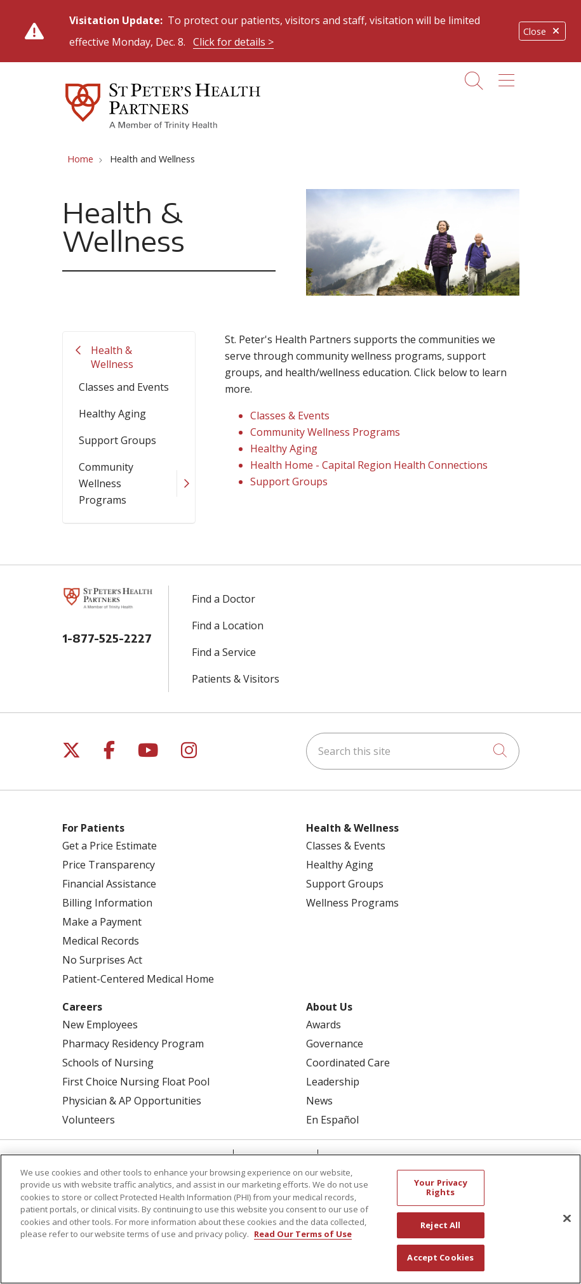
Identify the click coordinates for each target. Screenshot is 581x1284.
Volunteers (88, 1120)
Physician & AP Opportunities (131, 1101)
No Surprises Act (102, 960)
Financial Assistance (109, 884)
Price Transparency (108, 865)
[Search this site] (412, 751)
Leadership (332, 1082)
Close (542, 31)
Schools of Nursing (108, 1063)
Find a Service (224, 652)
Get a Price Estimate (109, 846)
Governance (334, 1044)
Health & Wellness (112, 357)
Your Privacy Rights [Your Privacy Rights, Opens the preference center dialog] (440, 1187)
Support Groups (117, 440)
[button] (508, 76)
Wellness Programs (352, 903)
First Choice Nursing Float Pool (136, 1082)
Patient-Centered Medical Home (138, 979)
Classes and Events (124, 387)
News (319, 1101)
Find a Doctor (223, 599)
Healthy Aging (112, 414)
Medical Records (100, 941)
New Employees (100, 1025)
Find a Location (228, 625)
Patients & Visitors (235, 679)
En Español (332, 1120)
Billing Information (107, 903)
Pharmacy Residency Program (133, 1044)
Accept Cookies (440, 1257)
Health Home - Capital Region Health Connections (369, 465)
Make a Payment (102, 922)
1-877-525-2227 (107, 638)
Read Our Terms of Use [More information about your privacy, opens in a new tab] (303, 1234)
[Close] (567, 1219)
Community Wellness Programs (106, 483)
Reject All (440, 1225)
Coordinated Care (348, 1063)
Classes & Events (290, 416)
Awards (323, 1025)
